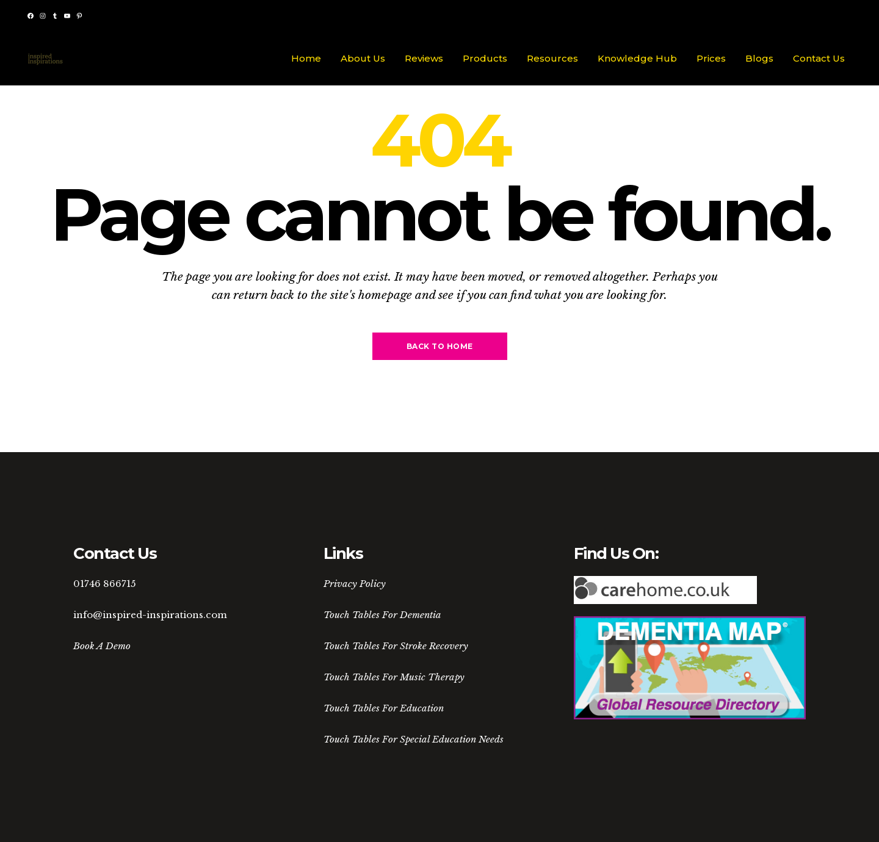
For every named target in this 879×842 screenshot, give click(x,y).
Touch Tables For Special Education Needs (414, 739)
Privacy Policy (355, 583)
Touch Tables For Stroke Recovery (396, 646)
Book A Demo (102, 646)
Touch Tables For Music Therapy (394, 677)
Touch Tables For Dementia (382, 615)
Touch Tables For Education (384, 708)
